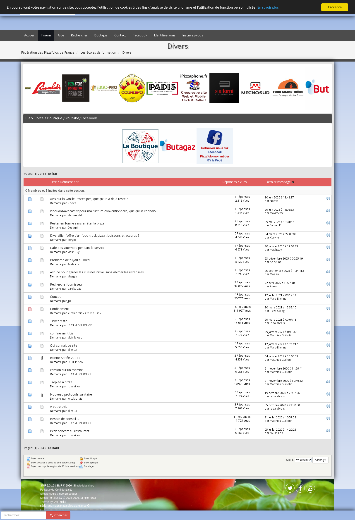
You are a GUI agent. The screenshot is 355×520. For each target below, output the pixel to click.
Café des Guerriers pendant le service (77, 248)
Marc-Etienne (278, 298)
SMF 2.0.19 (47, 485)
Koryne (72, 239)
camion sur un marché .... (68, 370)
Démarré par (69, 182)
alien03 (72, 349)
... (95, 313)
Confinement (59, 309)
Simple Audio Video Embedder (58, 493)
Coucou (55, 296)
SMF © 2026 (64, 485)
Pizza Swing (277, 310)
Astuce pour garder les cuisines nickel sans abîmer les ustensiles (97, 272)
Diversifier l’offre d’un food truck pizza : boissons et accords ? (94, 235)
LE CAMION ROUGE (79, 325)
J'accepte (335, 7)
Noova (71, 203)
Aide (61, 35)
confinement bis (62, 333)
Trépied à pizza (61, 382)
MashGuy (73, 252)
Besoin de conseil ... (64, 419)
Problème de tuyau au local (70, 260)
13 (98, 313)
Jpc (69, 301)
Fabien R (275, 225)
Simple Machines (83, 485)
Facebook (140, 35)
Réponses (229, 182)
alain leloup (74, 337)
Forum (46, 35)
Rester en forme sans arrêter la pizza (77, 223)
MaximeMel (74, 215)
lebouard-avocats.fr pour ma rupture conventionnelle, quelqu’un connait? (103, 211)
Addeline (73, 264)
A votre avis (58, 406)
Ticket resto (58, 321)
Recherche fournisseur (66, 284)
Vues (243, 182)
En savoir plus (268, 7)
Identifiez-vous (164, 35)
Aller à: (290, 459)
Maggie (72, 276)
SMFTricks (59, 502)
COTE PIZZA (75, 362)
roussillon (74, 386)
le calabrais (74, 313)
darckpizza (74, 288)
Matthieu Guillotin (281, 335)
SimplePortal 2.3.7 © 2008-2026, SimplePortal (68, 497)
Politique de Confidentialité (56, 489)
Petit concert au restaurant (69, 431)
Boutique (101, 35)
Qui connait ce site (63, 345)
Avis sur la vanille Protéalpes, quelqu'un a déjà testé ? (89, 199)
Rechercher (79, 35)
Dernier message (280, 182)
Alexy (273, 286)
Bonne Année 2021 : (65, 357)
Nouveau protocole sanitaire (71, 394)
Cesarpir (73, 227)
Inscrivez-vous (192, 35)
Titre (53, 182)
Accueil (29, 35)
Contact (120, 35)
